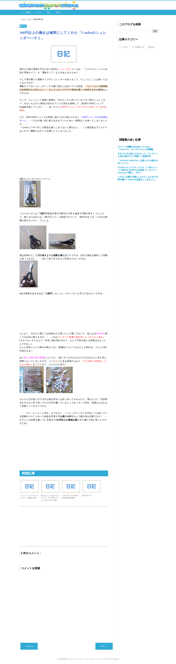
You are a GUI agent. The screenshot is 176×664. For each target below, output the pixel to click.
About (58, 12)
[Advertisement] (63, 154)
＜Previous (29, 646)
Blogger (116, 659)
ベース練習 (25, 12)
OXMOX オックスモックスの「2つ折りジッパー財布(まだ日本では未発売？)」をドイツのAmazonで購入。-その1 (137, 169)
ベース (38, 12)
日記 (48, 12)
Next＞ (104, 646)
